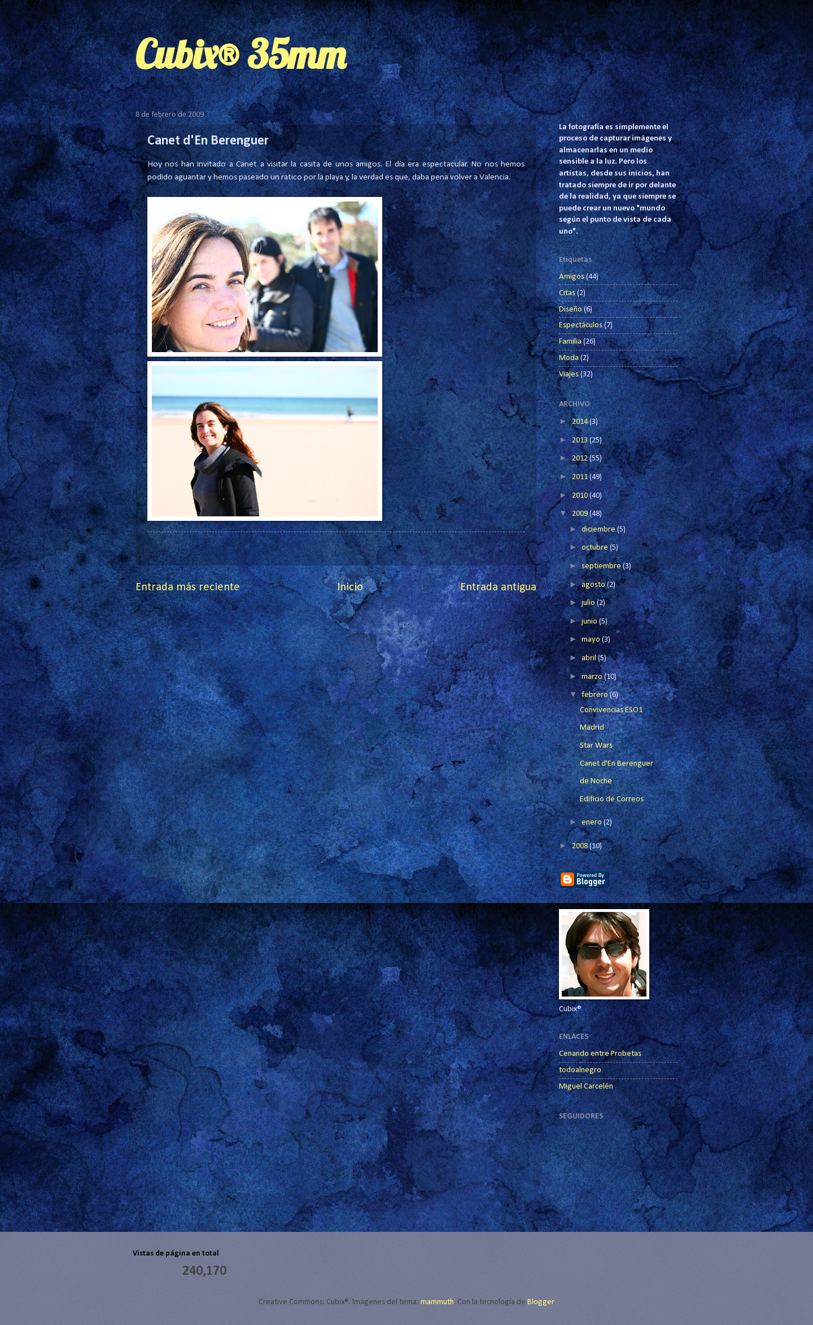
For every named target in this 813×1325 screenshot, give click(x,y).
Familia (570, 341)
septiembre (602, 566)
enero (593, 822)
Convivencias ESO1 (611, 710)
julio (589, 603)
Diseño (570, 309)
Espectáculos (580, 325)
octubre (596, 547)
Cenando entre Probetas (600, 1054)
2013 (580, 440)
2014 (580, 422)
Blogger (540, 1302)
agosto (594, 585)
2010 (580, 496)
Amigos (571, 277)
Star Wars (596, 746)
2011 (580, 477)
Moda (569, 358)
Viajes (569, 374)
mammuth (437, 1302)
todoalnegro (580, 1070)
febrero (596, 695)
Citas (567, 293)
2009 (580, 514)
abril (590, 658)
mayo (592, 639)
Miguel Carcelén (586, 1086)
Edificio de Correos (612, 799)
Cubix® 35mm (241, 54)
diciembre (599, 529)
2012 (580, 458)
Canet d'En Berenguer (616, 764)
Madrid (592, 727)
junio (590, 621)
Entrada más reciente (188, 587)
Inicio (350, 587)
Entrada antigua (498, 587)
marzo (593, 677)
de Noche (596, 781)
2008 (580, 846)
